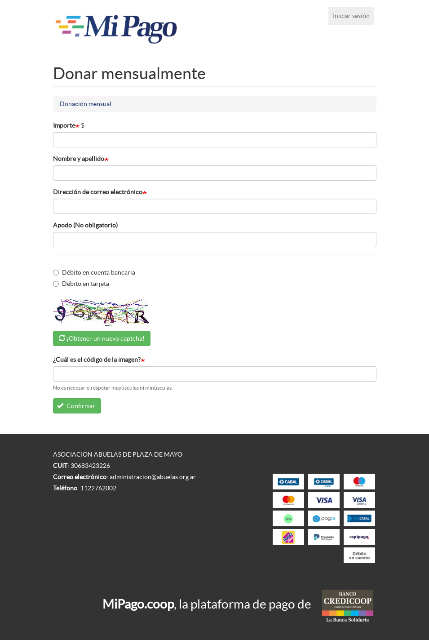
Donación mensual (85, 103)
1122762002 (98, 488)
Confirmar (76, 405)
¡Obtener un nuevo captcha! (105, 338)
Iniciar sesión (351, 15)
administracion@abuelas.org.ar (153, 476)
